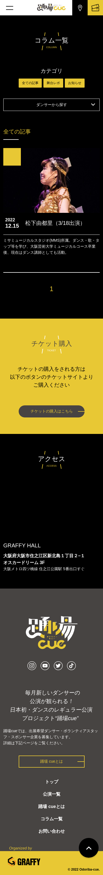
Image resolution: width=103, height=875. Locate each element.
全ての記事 (30, 83)
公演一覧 (51, 794)
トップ (51, 781)
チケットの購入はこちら (51, 411)
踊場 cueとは (51, 761)
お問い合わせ (51, 831)
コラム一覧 (52, 819)
